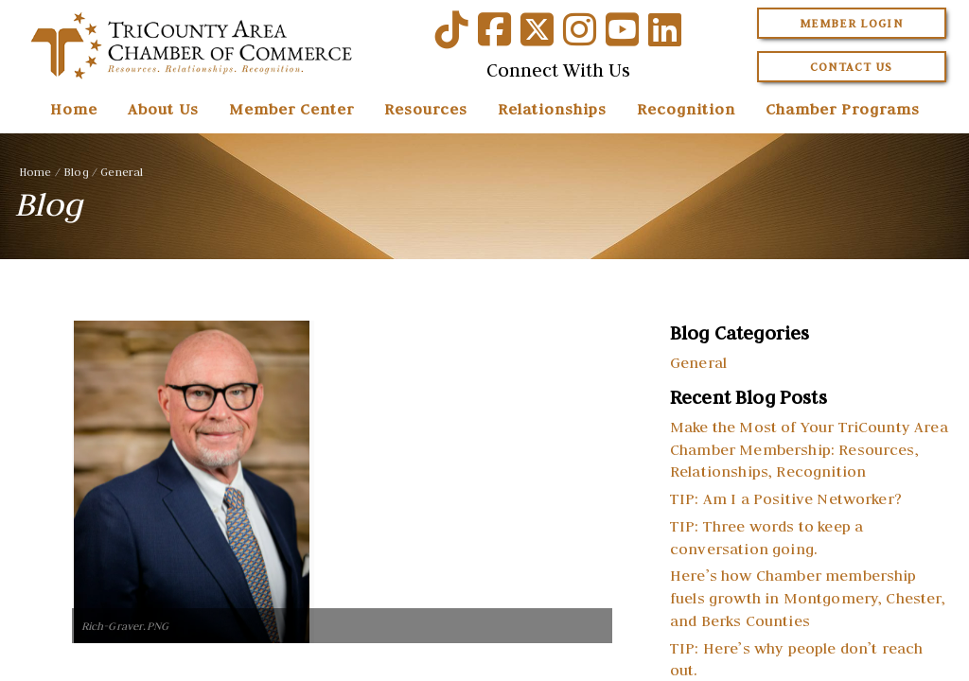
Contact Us (851, 67)
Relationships (552, 108)
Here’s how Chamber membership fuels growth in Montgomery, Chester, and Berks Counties (807, 598)
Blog (76, 172)
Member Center (291, 108)
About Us (163, 108)
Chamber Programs (843, 108)
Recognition (686, 108)
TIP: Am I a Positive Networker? (786, 498)
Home (73, 108)
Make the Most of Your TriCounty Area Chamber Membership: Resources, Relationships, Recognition (809, 449)
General (121, 172)
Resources (425, 108)
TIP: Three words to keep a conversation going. (766, 537)
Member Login (851, 23)
